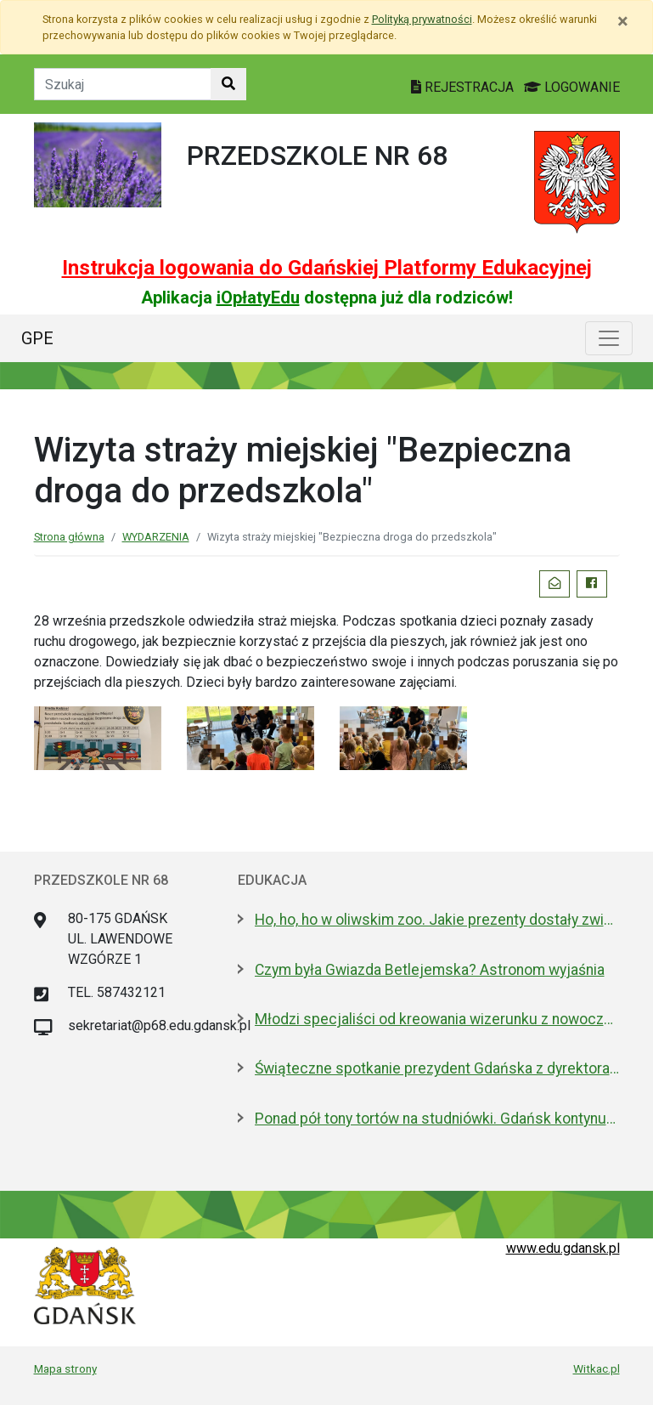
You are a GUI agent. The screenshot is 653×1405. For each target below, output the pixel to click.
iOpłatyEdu (258, 297)
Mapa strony (65, 1368)
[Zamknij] (622, 21)
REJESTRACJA (464, 87)
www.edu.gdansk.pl (563, 1248)
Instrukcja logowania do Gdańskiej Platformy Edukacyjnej (327, 268)
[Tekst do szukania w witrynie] (122, 84)
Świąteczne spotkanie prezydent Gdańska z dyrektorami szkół (437, 1068)
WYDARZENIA (155, 536)
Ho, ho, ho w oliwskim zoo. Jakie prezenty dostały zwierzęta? (437, 919)
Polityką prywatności (422, 19)
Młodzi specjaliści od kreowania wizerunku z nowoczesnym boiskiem (437, 1019)
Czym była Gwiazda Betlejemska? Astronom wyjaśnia (430, 969)
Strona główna (69, 536)
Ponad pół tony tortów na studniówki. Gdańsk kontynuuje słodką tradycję (437, 1118)
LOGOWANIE (572, 87)
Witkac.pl (596, 1368)
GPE (37, 338)
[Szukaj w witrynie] (228, 84)
